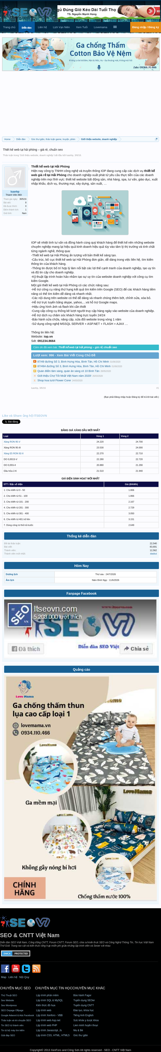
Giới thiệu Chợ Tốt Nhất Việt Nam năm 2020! (64, 375)
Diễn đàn (26, 27)
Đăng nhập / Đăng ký (145, 27)
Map (3, 977)
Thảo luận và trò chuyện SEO (16, 1020)
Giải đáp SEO (8, 1035)
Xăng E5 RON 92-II (14, 453)
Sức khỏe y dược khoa (86, 1020)
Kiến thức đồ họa (45, 1005)
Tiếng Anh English (83, 1015)
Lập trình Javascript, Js (49, 1030)
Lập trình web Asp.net (48, 1020)
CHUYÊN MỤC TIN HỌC (53, 988)
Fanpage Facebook (82, 593)
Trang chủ (9, 27)
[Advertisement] (80, 105)
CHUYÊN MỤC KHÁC (88, 988)
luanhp (70, 155)
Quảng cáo (81, 669)
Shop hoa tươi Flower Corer (54, 380)
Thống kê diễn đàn (81, 536)
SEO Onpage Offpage (12, 1010)
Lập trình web (43, 1010)
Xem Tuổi (82, 27)
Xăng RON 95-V (12, 441)
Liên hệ (42, 27)
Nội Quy (24, 977)
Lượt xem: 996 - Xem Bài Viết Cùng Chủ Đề (64, 355)
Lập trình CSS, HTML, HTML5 (52, 1035)
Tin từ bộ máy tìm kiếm (13, 1030)
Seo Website (7, 1000)
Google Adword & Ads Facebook (17, 1015)
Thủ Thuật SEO (9, 995)
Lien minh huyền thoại (85, 1025)
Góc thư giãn (80, 1035)
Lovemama (100, 27)
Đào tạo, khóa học (83, 1010)
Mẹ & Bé (78, 1030)
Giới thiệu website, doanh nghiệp (36, 155)
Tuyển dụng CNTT (83, 1005)
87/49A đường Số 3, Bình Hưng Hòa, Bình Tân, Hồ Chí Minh (74, 366)
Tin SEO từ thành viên (12, 1025)
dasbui (153, 553)
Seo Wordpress (9, 1005)
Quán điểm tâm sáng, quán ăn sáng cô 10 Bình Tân (68, 371)
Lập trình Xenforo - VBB (49, 1015)
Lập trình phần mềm (47, 995)
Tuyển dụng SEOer (84, 1000)
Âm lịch (10, 580)
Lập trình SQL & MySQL (49, 1000)
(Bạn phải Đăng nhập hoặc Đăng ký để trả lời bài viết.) (131, 397)
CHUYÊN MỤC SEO (15, 988)
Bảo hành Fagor (82, 995)
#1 (157, 388)
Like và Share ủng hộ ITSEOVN (24, 415)
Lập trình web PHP (46, 1025)
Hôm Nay (81, 566)
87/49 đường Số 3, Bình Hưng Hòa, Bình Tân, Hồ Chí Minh (73, 361)
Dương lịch (12, 574)
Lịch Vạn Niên (61, 27)
